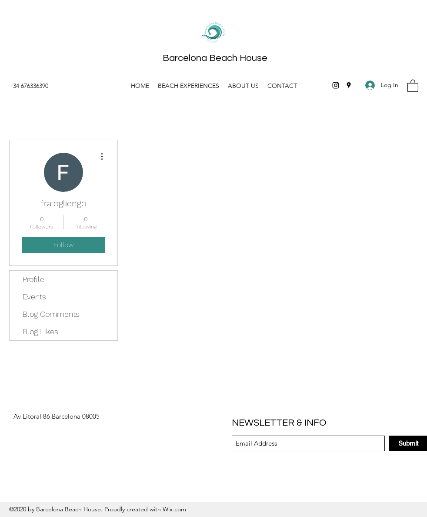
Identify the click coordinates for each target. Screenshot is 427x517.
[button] (412, 85)
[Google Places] (348, 85)
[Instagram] (335, 85)
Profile (33, 279)
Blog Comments (51, 314)
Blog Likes (40, 331)
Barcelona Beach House (215, 58)
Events (34, 296)
